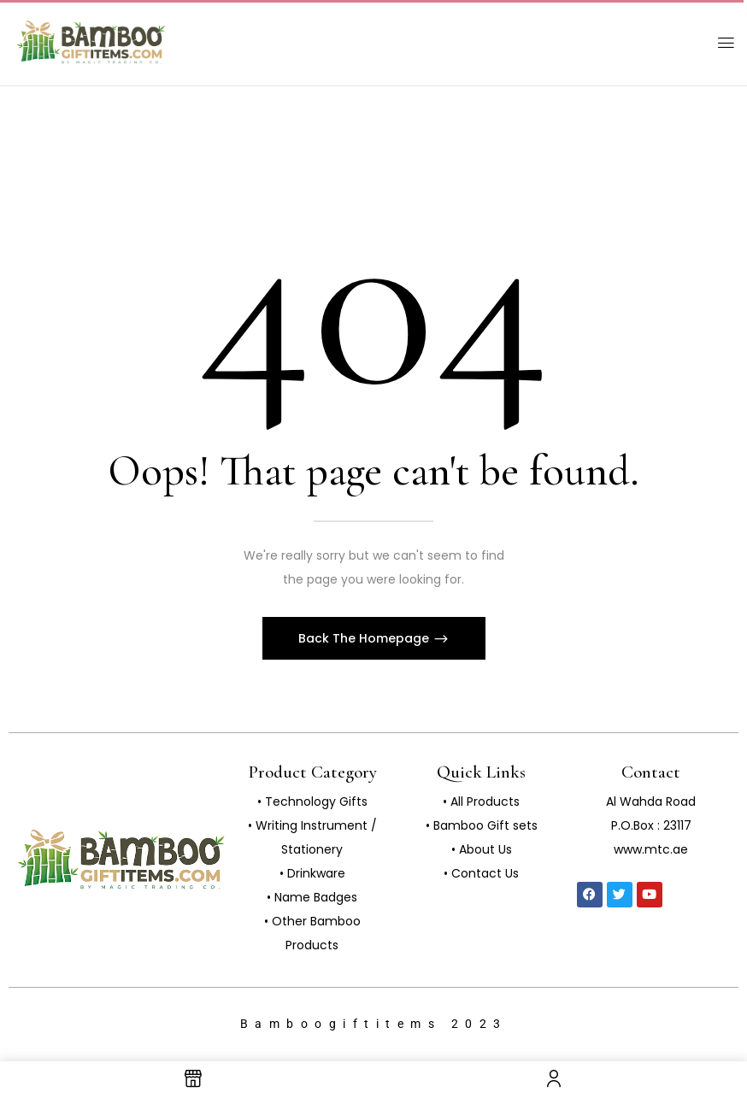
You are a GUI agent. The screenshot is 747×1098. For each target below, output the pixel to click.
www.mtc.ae (651, 849)
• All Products (481, 801)
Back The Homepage (365, 638)
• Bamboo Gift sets (482, 825)
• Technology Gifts (312, 801)
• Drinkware (312, 873)
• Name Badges (312, 897)
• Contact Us (481, 873)
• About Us (481, 849)
